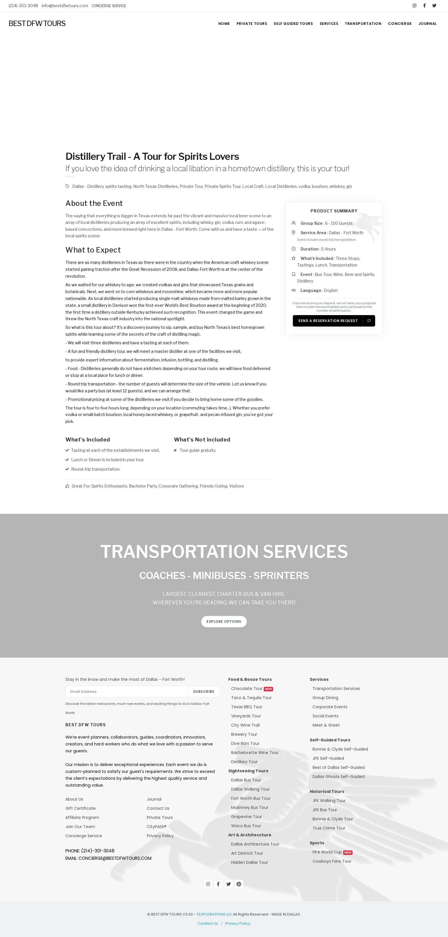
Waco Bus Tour (246, 826)
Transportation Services (336, 688)
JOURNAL (427, 23)
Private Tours (160, 817)
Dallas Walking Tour (250, 789)
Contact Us (158, 808)
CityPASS (155, 826)
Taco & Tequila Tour (251, 698)
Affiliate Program (82, 817)
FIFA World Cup (333, 852)
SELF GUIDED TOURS (286, 23)
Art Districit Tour (247, 853)
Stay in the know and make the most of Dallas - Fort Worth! (125, 679)
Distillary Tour (244, 762)
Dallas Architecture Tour (255, 844)
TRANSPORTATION (360, 23)
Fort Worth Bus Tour (251, 798)
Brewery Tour (244, 734)
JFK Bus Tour (325, 810)
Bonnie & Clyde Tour (333, 819)
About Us (74, 799)
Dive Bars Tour (245, 743)
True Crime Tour (329, 828)
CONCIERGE (397, 23)
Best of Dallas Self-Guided (339, 767)
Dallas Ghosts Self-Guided (339, 776)
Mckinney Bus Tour (249, 807)
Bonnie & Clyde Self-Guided (340, 749)
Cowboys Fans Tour (332, 861)
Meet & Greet (326, 725)
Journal (154, 799)
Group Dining (325, 698)
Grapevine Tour (246, 816)
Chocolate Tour (252, 688)
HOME (214, 23)
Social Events (326, 716)
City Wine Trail (245, 725)
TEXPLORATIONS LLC (214, 914)
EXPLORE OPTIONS (224, 621)
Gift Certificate (80, 808)
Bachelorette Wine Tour (255, 752)
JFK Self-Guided (328, 758)
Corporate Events (330, 707)
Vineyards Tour (246, 716)
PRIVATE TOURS (243, 23)
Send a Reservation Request (334, 321)
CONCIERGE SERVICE (109, 6)
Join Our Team (80, 826)
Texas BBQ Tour (246, 707)
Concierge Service (83, 836)
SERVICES (324, 23)
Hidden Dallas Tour (249, 862)
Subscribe (204, 691)
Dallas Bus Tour (246, 780)
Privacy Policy (160, 836)
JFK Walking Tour (329, 800)
